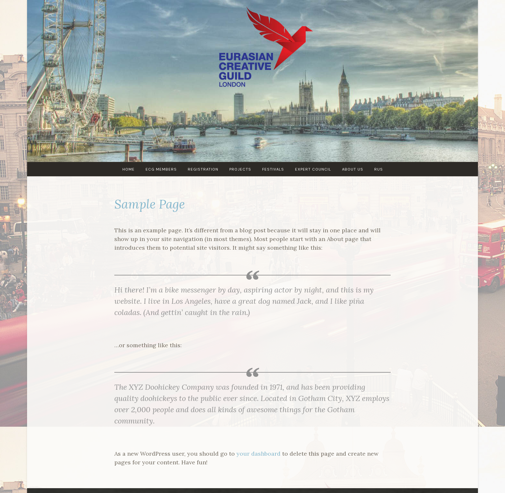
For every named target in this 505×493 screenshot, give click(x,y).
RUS (378, 169)
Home (128, 169)
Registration (203, 169)
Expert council (313, 169)
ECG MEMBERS (161, 169)
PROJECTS (240, 169)
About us (352, 169)
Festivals (273, 169)
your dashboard (258, 453)
